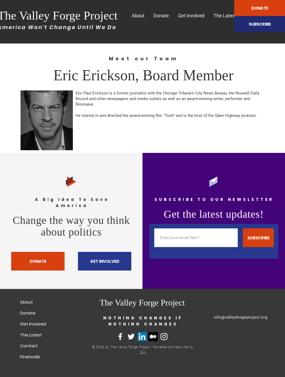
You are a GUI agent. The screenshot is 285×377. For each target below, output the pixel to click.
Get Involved (33, 324)
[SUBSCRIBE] (259, 24)
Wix (143, 352)
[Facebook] (120, 336)
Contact (29, 346)
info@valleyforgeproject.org (240, 317)
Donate (27, 313)
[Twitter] (131, 336)
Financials (30, 357)
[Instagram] (164, 336)
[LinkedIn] (142, 336)
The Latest (31, 335)
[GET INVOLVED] (104, 261)
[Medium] (153, 336)
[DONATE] (259, 8)
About (26, 302)
